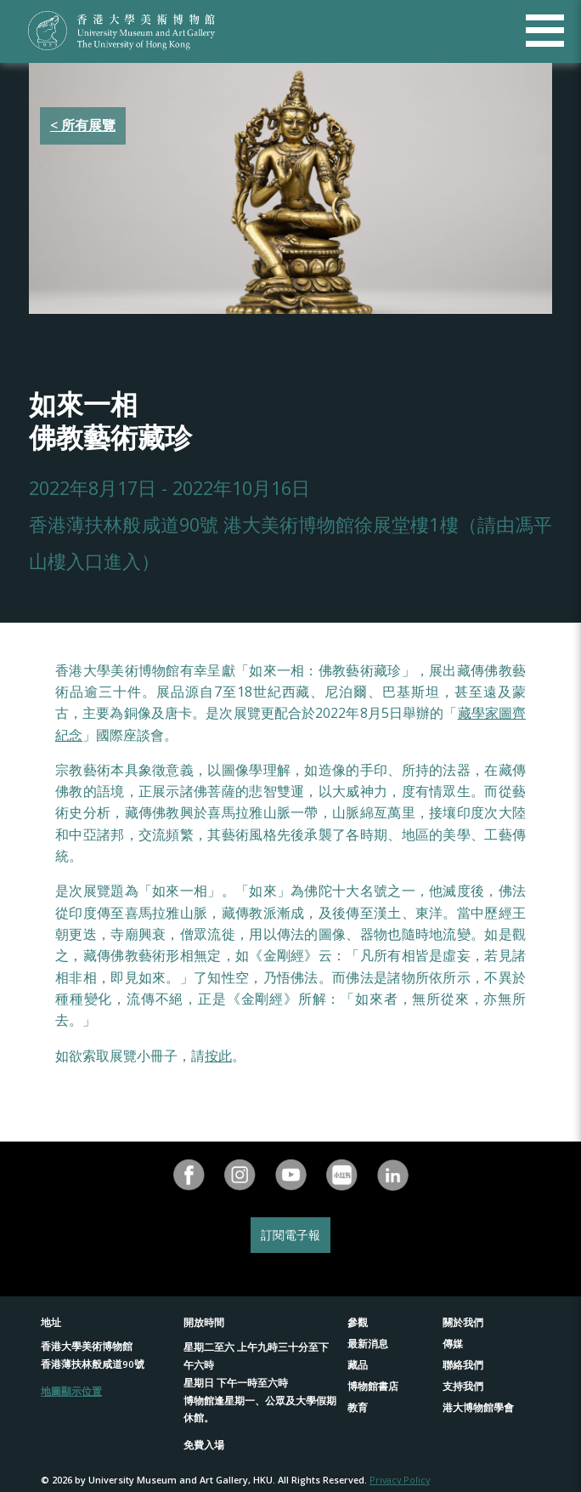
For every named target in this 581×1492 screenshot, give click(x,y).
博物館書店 (372, 1386)
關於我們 (463, 1322)
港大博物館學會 (478, 1407)
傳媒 (453, 1343)
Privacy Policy (399, 1479)
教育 (357, 1407)
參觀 (357, 1322)
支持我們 (463, 1386)
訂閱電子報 (290, 1235)
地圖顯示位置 (71, 1391)
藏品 (357, 1364)
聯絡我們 (463, 1364)
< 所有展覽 (83, 125)
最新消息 (367, 1343)
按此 (218, 1055)
